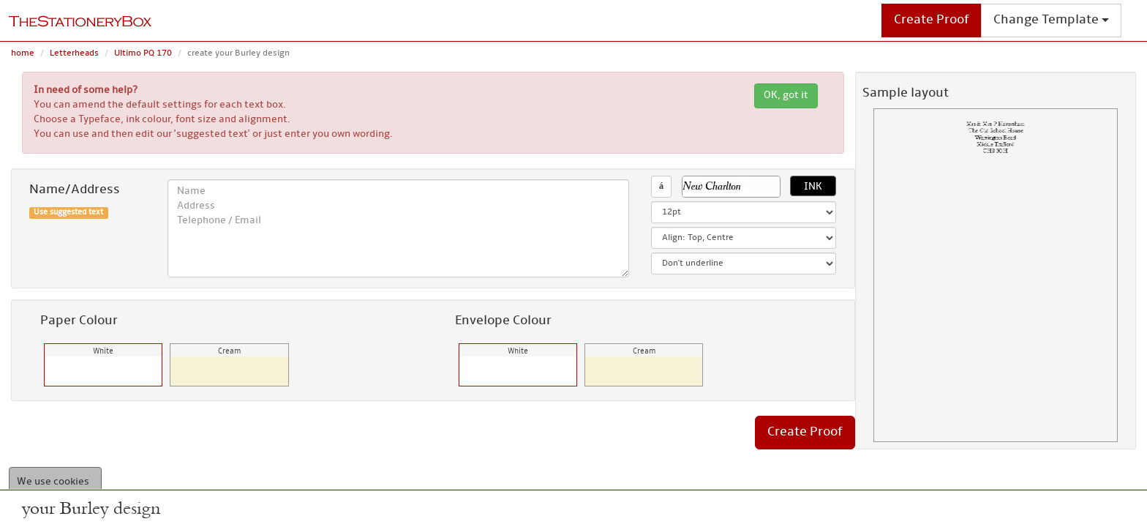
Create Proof (931, 20)
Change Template (1051, 20)
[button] (736, 187)
